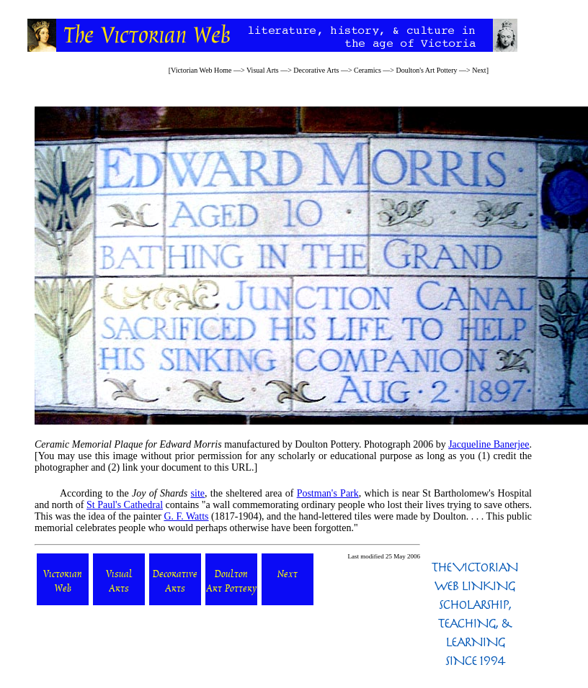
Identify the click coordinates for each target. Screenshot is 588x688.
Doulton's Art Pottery (426, 70)
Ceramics (367, 70)
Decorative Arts (316, 70)
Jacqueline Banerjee (488, 444)
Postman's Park (328, 493)
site (198, 493)
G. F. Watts (186, 516)
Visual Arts (262, 70)
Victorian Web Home (201, 70)
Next (479, 70)
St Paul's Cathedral (124, 504)
